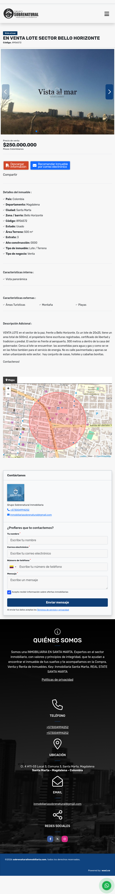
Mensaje (12, 573)
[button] (36, 131)
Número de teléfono (19, 560)
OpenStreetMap (103, 456)
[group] (57, 92)
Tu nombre (13, 533)
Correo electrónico (18, 547)
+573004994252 (19, 509)
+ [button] (8, 389)
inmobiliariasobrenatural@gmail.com (31, 514)
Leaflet (83, 456)
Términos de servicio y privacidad (53, 610)
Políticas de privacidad (57, 679)
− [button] (8, 394)
